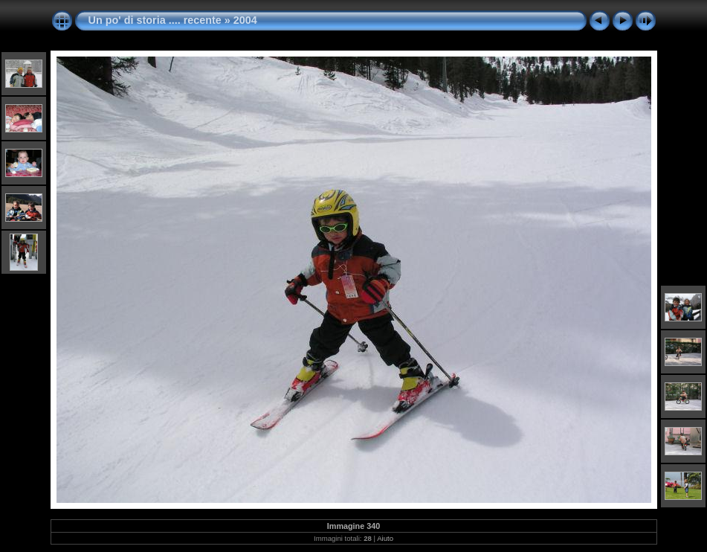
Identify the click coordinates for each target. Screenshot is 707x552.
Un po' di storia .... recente (155, 20)
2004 (245, 20)
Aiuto (385, 538)
